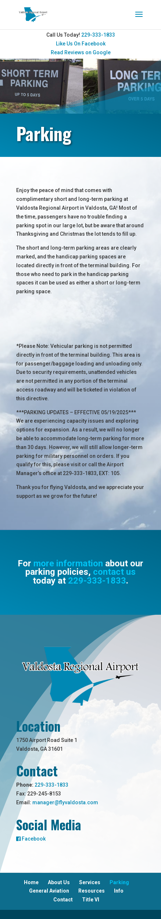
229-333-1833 (98, 35)
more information (68, 563)
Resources (91, 891)
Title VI (90, 900)
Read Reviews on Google (81, 52)
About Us (59, 882)
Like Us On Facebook (80, 44)
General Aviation (49, 891)
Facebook (31, 839)
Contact (63, 900)
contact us (114, 572)
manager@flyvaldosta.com (65, 802)
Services (89, 882)
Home (31, 882)
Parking (119, 882)
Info (119, 891)
